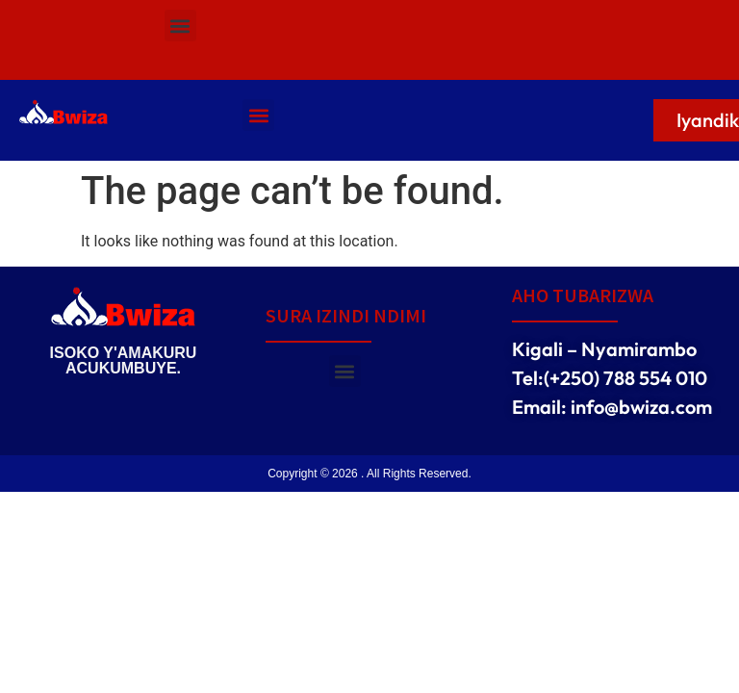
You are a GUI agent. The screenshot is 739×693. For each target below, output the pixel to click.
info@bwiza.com (641, 407)
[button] (180, 25)
